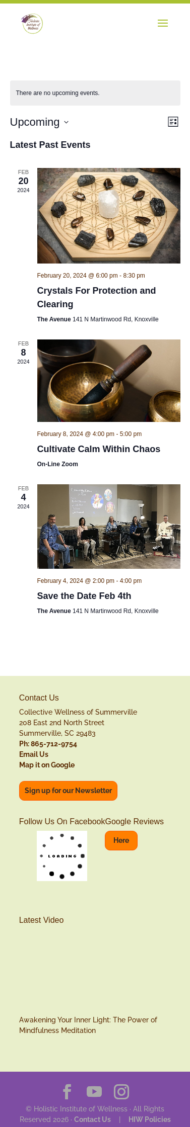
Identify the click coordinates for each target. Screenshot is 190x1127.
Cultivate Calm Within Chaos (99, 449)
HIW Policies (150, 1119)
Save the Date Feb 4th (84, 596)
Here (121, 840)
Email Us (33, 754)
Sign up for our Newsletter (68, 791)
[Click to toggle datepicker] (39, 122)
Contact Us (92, 1119)
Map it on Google (47, 765)
